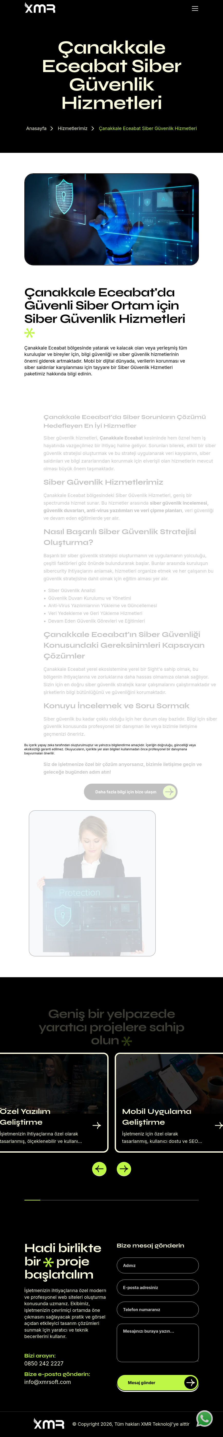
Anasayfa (36, 128)
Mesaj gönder (162, 1382)
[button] (99, 1169)
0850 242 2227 (44, 1363)
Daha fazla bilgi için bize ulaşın (135, 791)
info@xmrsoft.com (47, 1382)
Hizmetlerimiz (73, 128)
